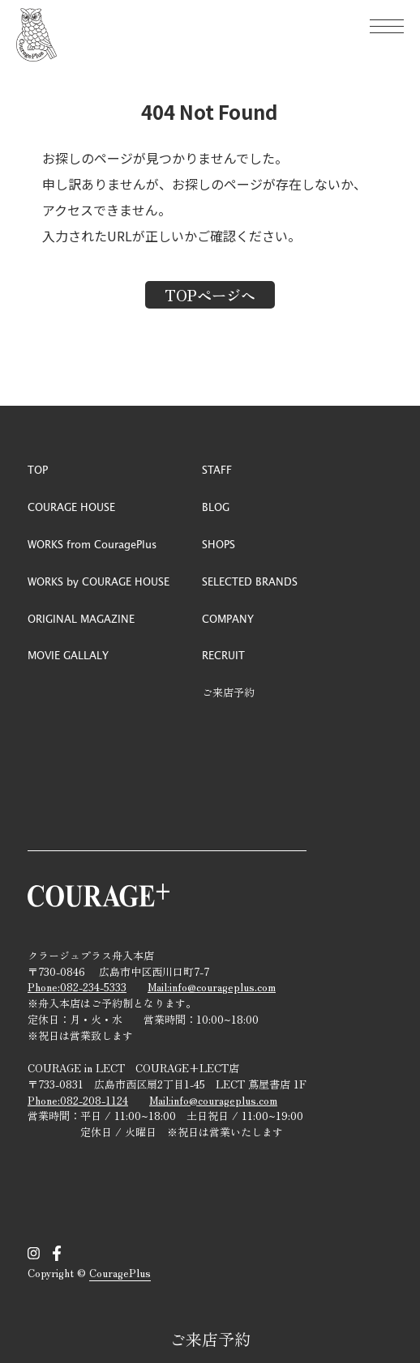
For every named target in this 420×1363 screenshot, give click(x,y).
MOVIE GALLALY (68, 654)
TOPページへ (210, 294)
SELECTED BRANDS (250, 581)
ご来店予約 (210, 1339)
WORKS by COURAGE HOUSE (98, 581)
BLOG (215, 506)
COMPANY (228, 618)
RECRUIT (223, 654)
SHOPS (218, 544)
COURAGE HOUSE (71, 506)
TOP (38, 469)
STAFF (217, 469)
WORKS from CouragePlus (92, 544)
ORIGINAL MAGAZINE (81, 618)
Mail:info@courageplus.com (212, 987)
